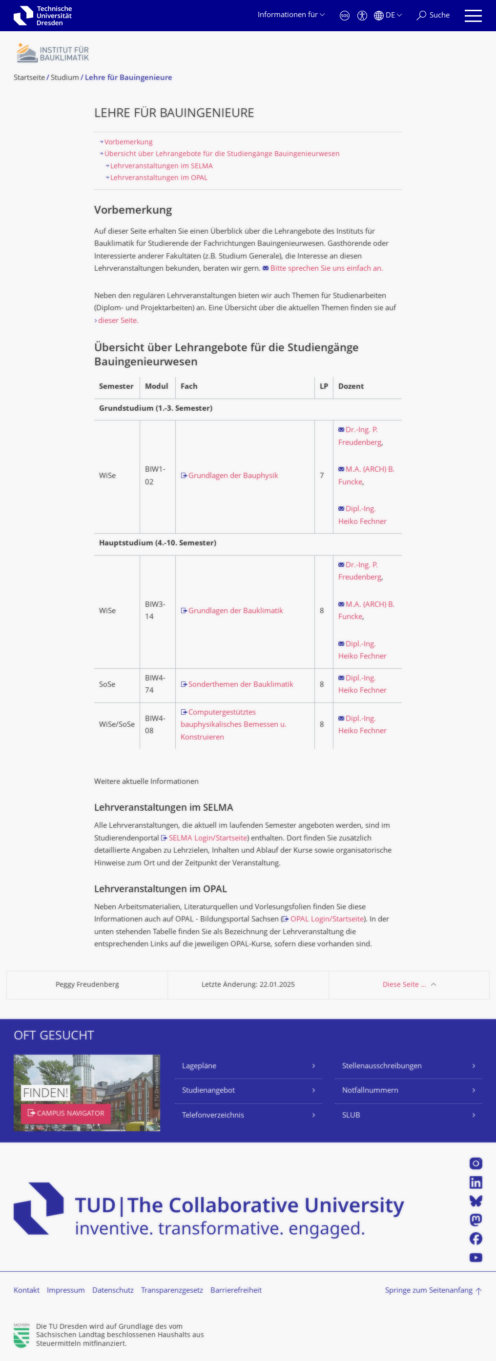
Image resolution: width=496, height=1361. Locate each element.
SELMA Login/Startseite (208, 838)
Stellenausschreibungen (382, 1066)
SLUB (351, 1116)
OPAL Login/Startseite (327, 919)
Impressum (66, 1291)
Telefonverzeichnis (213, 1116)
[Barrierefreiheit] (362, 15)
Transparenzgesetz (172, 1291)
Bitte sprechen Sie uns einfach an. (326, 269)
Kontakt (27, 1291)
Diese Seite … (404, 985)
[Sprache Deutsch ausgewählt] (388, 16)
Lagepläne (199, 1066)
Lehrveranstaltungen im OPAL (158, 178)
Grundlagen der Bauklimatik (235, 611)
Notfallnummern (370, 1091)
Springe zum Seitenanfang (429, 1291)
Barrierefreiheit (236, 1291)
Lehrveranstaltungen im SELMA (161, 166)
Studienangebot (208, 1091)
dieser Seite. (118, 321)
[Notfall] (344, 15)
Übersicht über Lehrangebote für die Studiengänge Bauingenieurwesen (222, 154)
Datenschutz (113, 1291)
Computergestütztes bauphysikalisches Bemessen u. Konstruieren (234, 725)
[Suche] (433, 16)
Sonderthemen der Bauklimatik (240, 685)
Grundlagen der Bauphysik (233, 476)
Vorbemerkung (128, 143)
